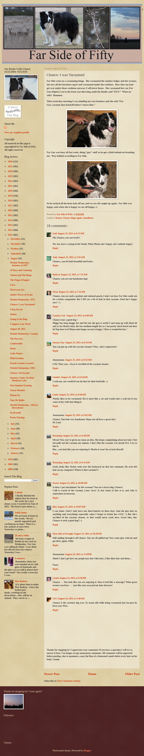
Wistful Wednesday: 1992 (22, 368)
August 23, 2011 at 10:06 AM (73, 483)
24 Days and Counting (21, 270)
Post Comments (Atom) (68, 681)
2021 (10, 186)
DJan (55, 292)
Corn (12, 285)
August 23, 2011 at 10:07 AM (71, 507)
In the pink (15, 412)
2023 (10, 176)
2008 (10, 469)
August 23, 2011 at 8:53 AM (78, 360)
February (15, 448)
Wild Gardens (17, 358)
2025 (10, 166)
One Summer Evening (21, 385)
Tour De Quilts (17, 400)
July (13, 424)
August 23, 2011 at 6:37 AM (71, 233)
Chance (58, 218)
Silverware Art (17, 290)
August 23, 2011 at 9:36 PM (73, 578)
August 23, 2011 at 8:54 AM (74, 377)
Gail (55, 233)
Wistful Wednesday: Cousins (24, 334)
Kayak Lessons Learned (22, 363)
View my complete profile (16, 132)
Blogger (87, 750)
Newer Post (52, 674)
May (13, 433)
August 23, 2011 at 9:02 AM (78, 415)
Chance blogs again (72, 218)
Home (92, 674)
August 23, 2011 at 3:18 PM (78, 554)
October (15, 248)
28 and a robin (22, 535)
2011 (10, 235)
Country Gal (59, 315)
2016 (10, 210)
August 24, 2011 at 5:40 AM (71, 598)
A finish (18, 492)
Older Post (132, 674)
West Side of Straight (63, 534)
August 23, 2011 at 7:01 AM (71, 257)
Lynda (56, 578)
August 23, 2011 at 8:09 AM (79, 315)
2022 (10, 181)
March (14, 443)
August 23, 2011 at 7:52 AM (72, 292)
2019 (10, 196)
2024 (10, 171)
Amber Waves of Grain (21, 294)
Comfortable (16, 343)
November (16, 244)
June (13, 428)
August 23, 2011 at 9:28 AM (76, 435)
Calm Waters (16, 353)
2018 (10, 200)
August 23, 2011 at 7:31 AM (74, 274)
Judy (55, 257)
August (14, 258)
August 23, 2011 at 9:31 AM (76, 462)
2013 (10, 225)
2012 (10, 230)
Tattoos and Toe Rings (21, 275)
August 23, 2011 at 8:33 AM (78, 342)
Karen (56, 483)
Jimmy (13, 314)
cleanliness (88, 218)
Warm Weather (17, 390)
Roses (13, 348)
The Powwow (16, 338)
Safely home (21, 512)
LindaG (56, 377)
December (16, 239)
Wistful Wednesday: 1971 (22, 299)
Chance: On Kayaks (20, 373)
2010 (10, 459)
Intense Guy (59, 342)
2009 (10, 464)
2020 (10, 191)
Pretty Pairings (17, 417)
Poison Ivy (15, 395)
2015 (10, 215)
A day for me (16, 309)
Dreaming (57, 435)
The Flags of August (20, 280)
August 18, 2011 (17, 329)
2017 (10, 205)
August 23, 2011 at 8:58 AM (72, 394)
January (15, 453)
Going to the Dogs (19, 319)
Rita (55, 507)
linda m (56, 274)
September (16, 253)
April (14, 438)
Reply (55, 248)
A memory (20, 558)
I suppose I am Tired (20, 324)
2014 (10, 220)
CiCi (55, 598)
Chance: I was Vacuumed (22, 304)
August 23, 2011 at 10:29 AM (88, 534)
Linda (55, 394)
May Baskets (21, 581)
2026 (10, 161)
